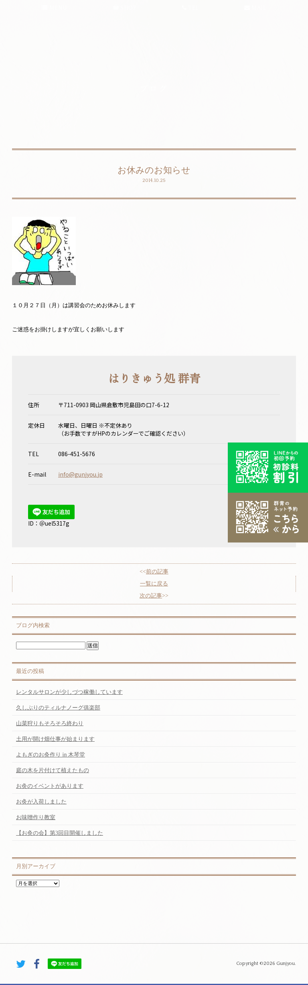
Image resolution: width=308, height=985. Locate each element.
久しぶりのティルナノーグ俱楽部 (58, 708)
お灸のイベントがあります (49, 786)
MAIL (255, 8)
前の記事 (157, 572)
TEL (190, 8)
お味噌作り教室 (35, 817)
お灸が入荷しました (41, 802)
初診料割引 (268, 467)
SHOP (124, 8)
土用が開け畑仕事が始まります (55, 739)
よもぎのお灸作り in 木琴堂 (50, 755)
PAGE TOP (154, 938)
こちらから (268, 517)
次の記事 (151, 596)
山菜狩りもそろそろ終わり (49, 723)
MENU (54, 8)
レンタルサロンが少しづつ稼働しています (69, 692)
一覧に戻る (154, 584)
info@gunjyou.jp (80, 474)
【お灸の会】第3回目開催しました (59, 833)
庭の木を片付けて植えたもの (52, 770)
